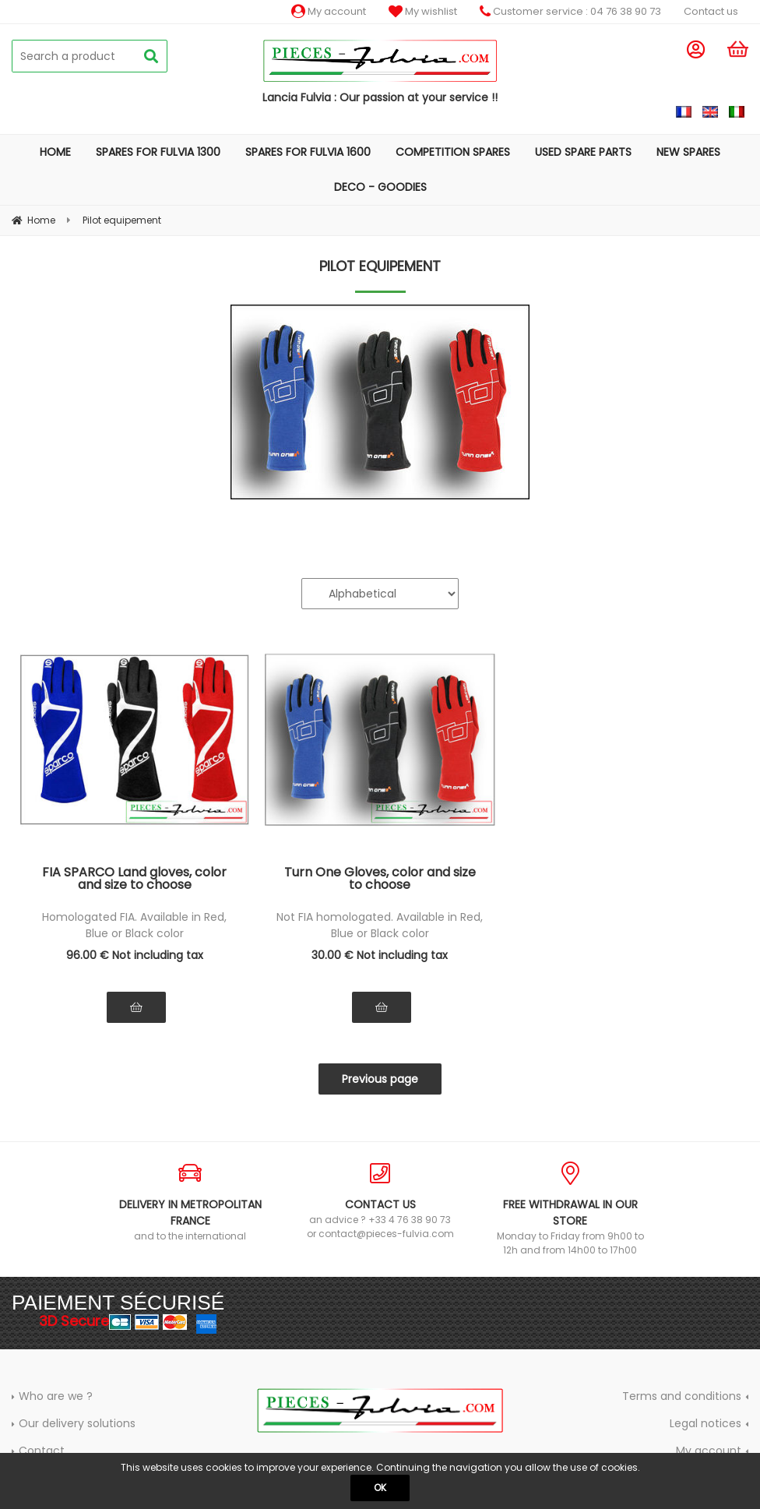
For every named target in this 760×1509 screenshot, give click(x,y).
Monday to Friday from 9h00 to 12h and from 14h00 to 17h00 (570, 1209)
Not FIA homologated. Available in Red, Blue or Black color (379, 925)
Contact (42, 1450)
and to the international (190, 1202)
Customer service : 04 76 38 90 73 (570, 11)
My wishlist (423, 11)
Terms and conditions (681, 1396)
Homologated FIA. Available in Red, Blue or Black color (134, 925)
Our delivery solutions (77, 1423)
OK (380, 1487)
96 (134, 955)
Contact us (711, 11)
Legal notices (705, 1423)
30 (379, 955)
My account (328, 11)
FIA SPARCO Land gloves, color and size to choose (134, 880)
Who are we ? (56, 1396)
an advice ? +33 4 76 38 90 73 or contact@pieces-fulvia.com (380, 1201)
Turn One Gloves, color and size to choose (380, 880)
